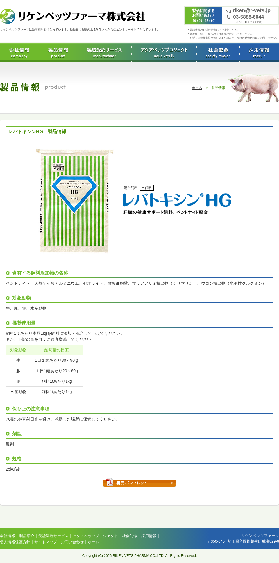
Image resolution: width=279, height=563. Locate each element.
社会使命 (217, 52)
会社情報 (19, 52)
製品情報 (58, 52)
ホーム (197, 88)
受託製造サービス (104, 52)
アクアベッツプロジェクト (163, 52)
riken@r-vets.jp (252, 10)
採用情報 (258, 52)
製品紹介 (26, 536)
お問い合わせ (72, 542)
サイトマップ (45, 542)
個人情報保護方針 (15, 542)
